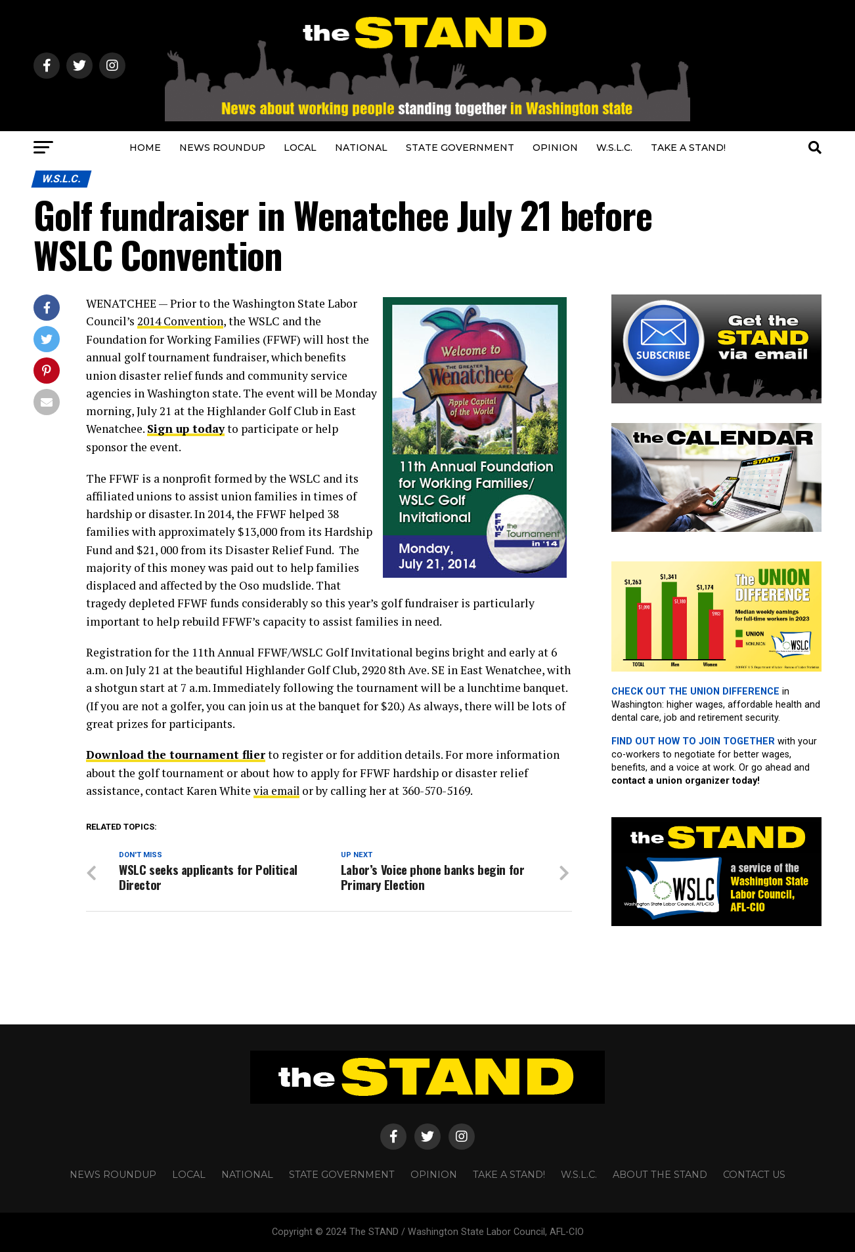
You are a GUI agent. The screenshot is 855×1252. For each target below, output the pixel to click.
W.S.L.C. (614, 147)
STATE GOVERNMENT (460, 147)
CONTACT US (754, 1175)
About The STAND (660, 1175)
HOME (145, 147)
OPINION (555, 147)
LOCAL (300, 147)
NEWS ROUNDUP (222, 147)
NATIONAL (361, 147)
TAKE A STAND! (688, 147)
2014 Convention (181, 321)
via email (277, 790)
